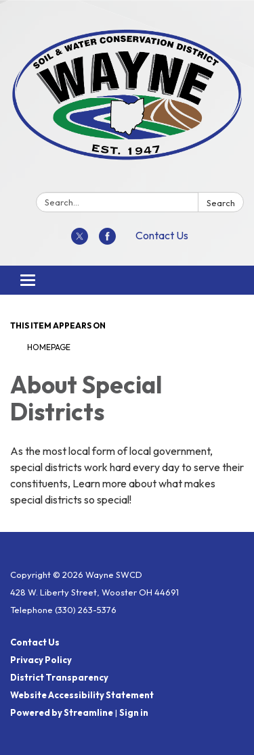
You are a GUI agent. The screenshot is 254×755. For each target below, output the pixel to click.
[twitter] (79, 240)
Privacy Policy (41, 659)
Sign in (133, 712)
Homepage (48, 347)
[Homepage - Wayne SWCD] (127, 98)
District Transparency (59, 677)
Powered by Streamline (61, 712)
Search (221, 202)
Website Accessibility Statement (82, 694)
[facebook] (107, 240)
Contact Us (161, 235)
